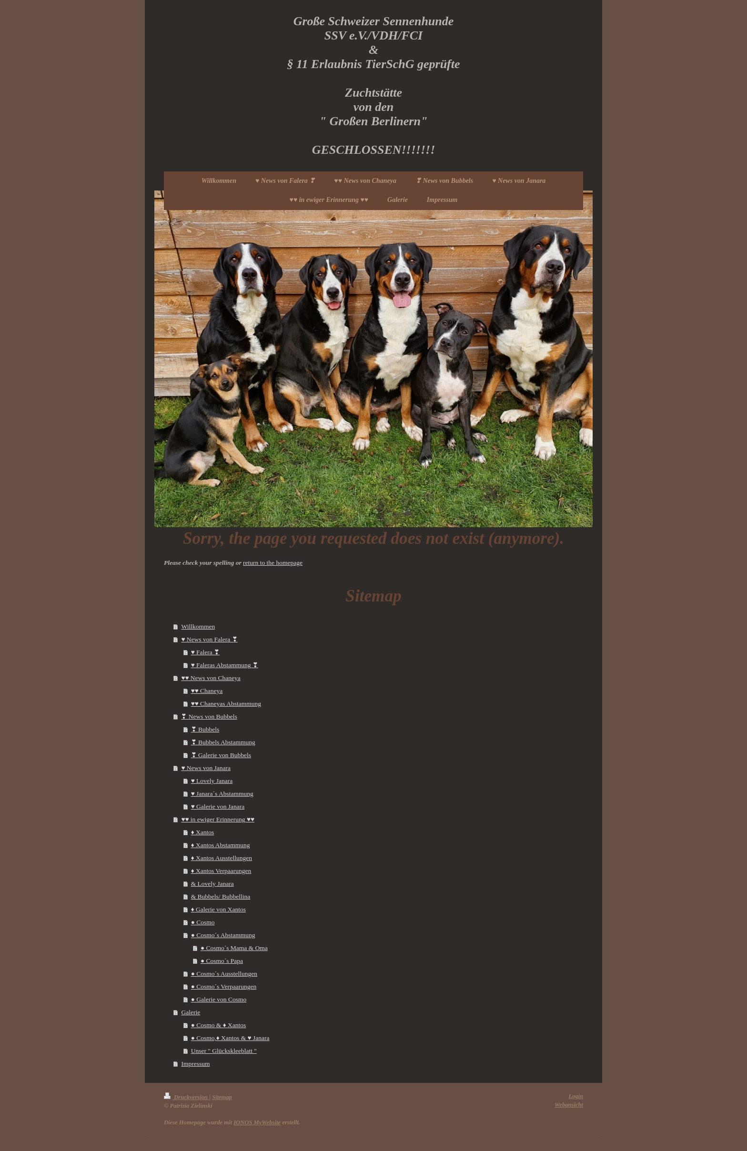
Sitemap (222, 1097)
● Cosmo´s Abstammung (223, 935)
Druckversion (186, 1097)
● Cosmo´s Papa (222, 960)
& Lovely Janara (212, 883)
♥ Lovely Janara (211, 780)
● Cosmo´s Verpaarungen (224, 986)
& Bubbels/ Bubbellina (221, 896)
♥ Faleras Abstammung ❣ (224, 665)
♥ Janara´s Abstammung (222, 793)
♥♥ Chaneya (207, 690)
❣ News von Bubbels (209, 716)
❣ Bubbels (205, 729)
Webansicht (569, 1104)
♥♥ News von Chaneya (210, 677)
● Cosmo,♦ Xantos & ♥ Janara (230, 1037)
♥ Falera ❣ (205, 652)
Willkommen (198, 626)
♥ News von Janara (206, 767)
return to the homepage (273, 562)
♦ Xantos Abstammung (220, 845)
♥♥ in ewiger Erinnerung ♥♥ (217, 819)
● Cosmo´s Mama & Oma (234, 947)
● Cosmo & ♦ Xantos (218, 1025)
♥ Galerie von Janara (218, 806)
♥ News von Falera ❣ (209, 639)
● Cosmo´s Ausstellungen (224, 973)
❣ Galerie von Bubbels (221, 755)
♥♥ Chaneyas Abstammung (226, 703)
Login (575, 1096)
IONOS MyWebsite (257, 1122)
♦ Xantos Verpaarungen (221, 870)
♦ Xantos (202, 832)
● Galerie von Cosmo (219, 999)
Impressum (195, 1063)
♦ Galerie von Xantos (218, 909)
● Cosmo (203, 922)
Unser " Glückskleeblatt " (224, 1050)
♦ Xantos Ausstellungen (221, 857)
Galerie (190, 1012)
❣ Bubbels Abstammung (223, 742)
